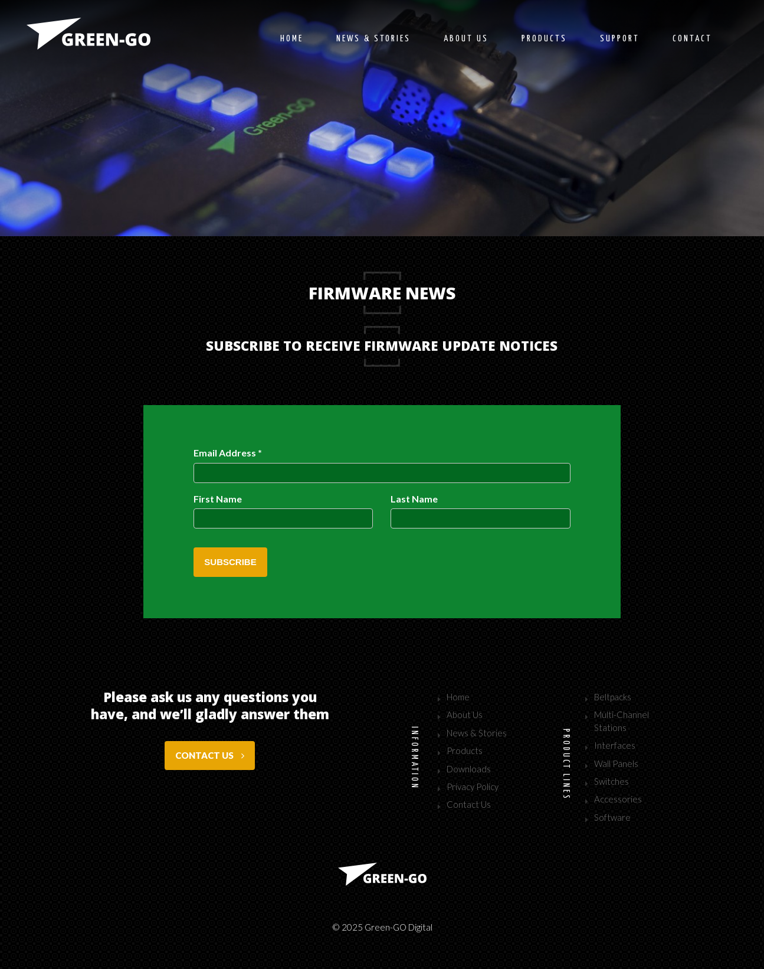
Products (544, 38)
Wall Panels (616, 763)
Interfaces (614, 745)
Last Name (414, 498)
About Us (465, 714)
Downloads (469, 769)
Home (291, 38)
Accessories (618, 799)
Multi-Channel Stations (621, 720)
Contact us (209, 755)
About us (466, 38)
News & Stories (477, 732)
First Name (218, 498)
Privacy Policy (473, 786)
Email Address (228, 452)
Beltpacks (612, 696)
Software (612, 817)
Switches (611, 781)
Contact (692, 38)
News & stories (373, 38)
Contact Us (469, 804)
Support (620, 38)
